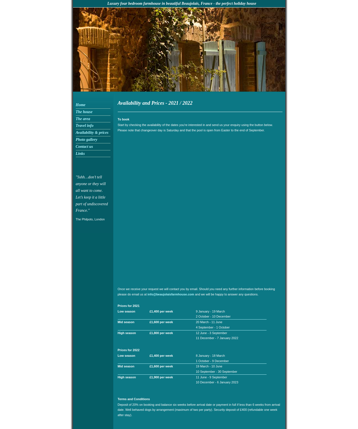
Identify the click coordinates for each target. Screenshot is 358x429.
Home (81, 105)
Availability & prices (92, 132)
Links (80, 153)
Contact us (84, 146)
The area (83, 119)
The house (84, 112)
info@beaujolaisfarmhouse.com (171, 294)
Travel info (85, 125)
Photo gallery (86, 139)
